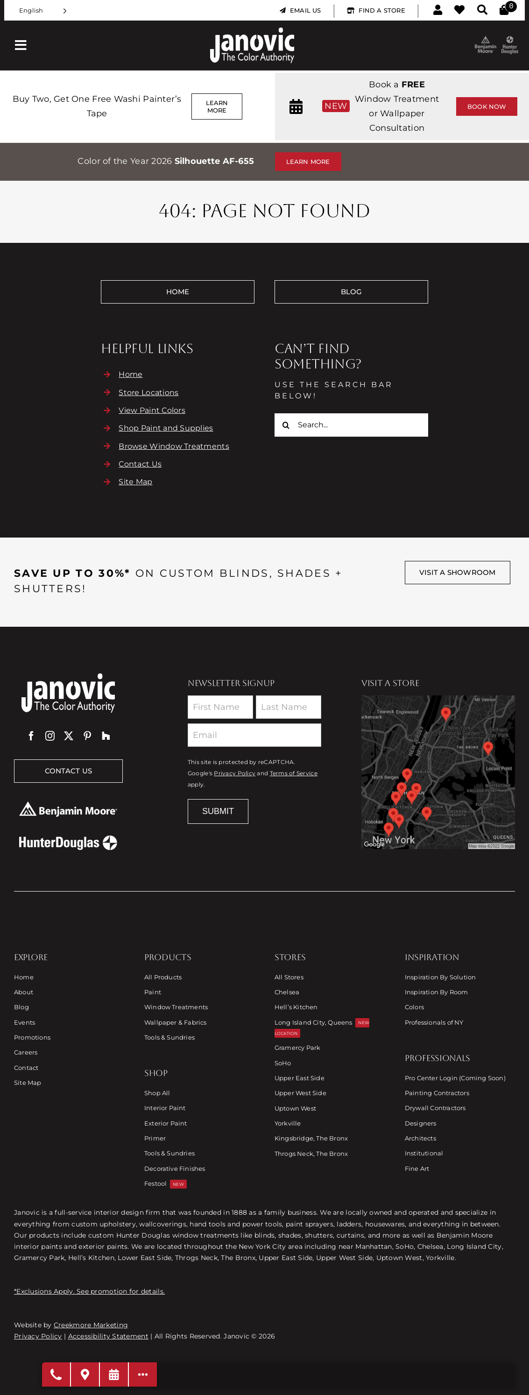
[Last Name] (288, 707)
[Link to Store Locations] (438, 772)
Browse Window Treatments (174, 446)
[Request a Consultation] (114, 1374)
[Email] (254, 735)
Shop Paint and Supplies (166, 428)
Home (130, 374)
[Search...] (351, 425)
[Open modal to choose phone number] (56, 1374)
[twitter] (68, 736)
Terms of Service (293, 773)
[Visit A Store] (85, 1374)
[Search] (286, 425)
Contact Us (140, 464)
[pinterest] (87, 736)
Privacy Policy (234, 773)
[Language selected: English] (42, 10)
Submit (218, 811)
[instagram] (50, 736)
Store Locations (148, 392)
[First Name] (220, 707)
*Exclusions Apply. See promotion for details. (89, 1291)
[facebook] (31, 736)
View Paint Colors (152, 410)
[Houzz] (106, 736)
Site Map (135, 481)
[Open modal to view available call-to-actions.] (143, 1374)
